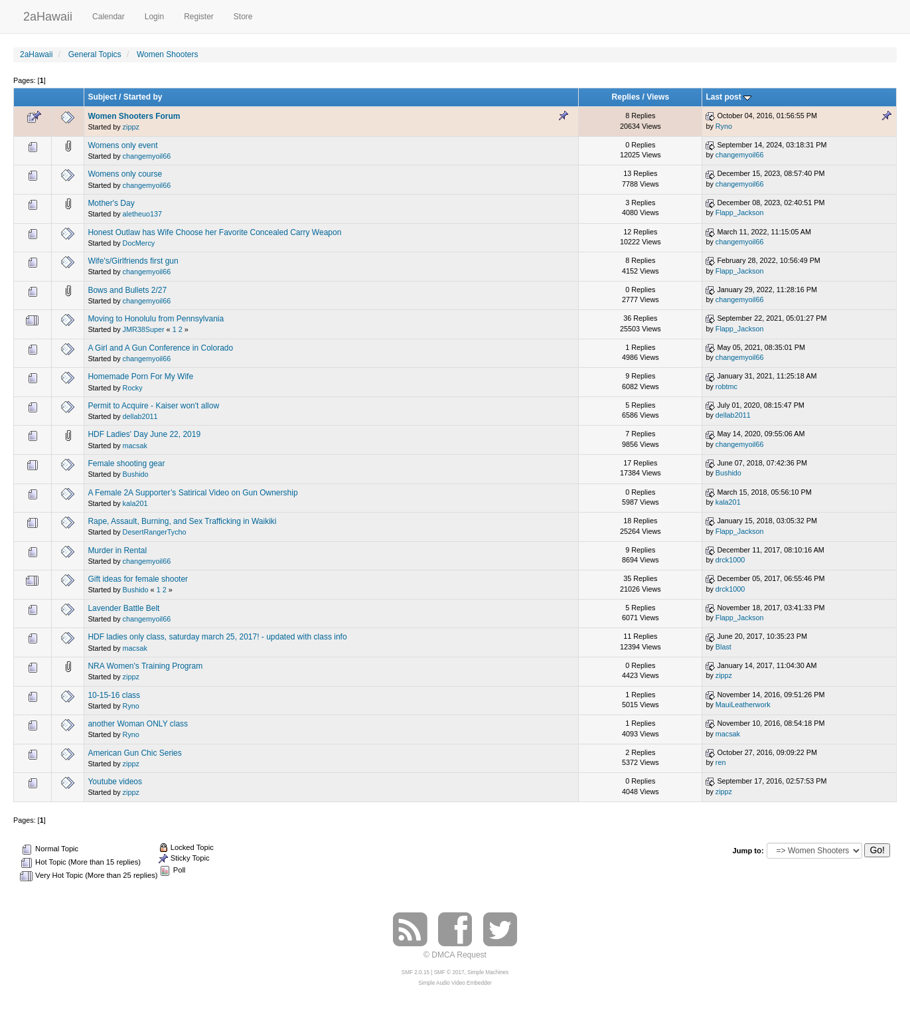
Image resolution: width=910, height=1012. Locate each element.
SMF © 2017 (449, 972)
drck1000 (730, 560)
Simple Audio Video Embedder (454, 983)
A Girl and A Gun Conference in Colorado (160, 348)
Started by (143, 97)
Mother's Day (111, 203)
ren (721, 762)
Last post (728, 97)
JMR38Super (144, 329)
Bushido (136, 474)
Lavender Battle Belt (123, 608)
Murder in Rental (117, 550)
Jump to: (747, 851)
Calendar (108, 16)
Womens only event (122, 145)
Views (657, 97)
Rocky (133, 388)
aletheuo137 (142, 214)
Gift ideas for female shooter (138, 579)
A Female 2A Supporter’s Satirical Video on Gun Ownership (192, 492)
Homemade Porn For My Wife (140, 376)
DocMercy (139, 243)
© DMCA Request (455, 955)
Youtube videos (115, 781)
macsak (135, 446)
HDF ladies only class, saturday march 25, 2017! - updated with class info (217, 636)
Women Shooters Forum (134, 116)
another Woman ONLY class (138, 723)
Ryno (724, 126)
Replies (626, 97)
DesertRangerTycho (155, 532)
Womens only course (125, 174)
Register (199, 16)
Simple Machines (487, 972)
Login (154, 16)
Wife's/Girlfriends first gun (133, 261)
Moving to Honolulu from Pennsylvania (156, 318)
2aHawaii (47, 15)
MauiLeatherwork (743, 705)
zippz (131, 127)
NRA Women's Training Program (145, 666)
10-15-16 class (114, 695)
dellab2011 (140, 416)
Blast (723, 647)
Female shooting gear (126, 463)
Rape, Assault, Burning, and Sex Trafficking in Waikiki (182, 521)
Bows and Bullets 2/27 (127, 290)
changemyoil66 (147, 156)
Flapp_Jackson (740, 212)
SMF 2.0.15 (415, 972)
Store (243, 16)
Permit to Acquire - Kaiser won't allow (153, 405)
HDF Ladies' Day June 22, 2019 (144, 434)
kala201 (135, 503)
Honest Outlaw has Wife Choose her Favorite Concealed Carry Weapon (214, 232)
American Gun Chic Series (134, 753)
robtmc (726, 386)
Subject (102, 97)
